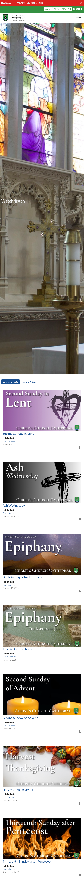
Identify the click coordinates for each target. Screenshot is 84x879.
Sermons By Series (30, 382)
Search (48, 9)
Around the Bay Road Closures (30, 3)
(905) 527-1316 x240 (62, 9)
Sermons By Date (10, 382)
